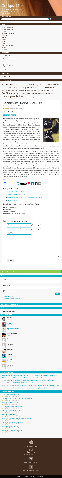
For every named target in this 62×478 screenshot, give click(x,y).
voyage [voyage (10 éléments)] (34, 97)
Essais (4, 31)
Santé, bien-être (6, 68)
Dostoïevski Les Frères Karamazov (12, 406)
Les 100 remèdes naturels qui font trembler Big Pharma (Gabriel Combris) (32, 380)
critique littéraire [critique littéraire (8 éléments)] (43, 85)
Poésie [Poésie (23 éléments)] (12, 93)
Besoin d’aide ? (6, 76)
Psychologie (5, 64)
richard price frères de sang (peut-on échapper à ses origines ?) (25, 197)
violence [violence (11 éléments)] (28, 97)
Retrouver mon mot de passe (12, 298)
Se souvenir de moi (9, 291)
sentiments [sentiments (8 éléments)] (43, 93)
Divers (3, 60)
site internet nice (30, 476)
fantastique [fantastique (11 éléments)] (35, 88)
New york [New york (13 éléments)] (47, 90)
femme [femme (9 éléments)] (41, 88)
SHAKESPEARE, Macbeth (10, 402)
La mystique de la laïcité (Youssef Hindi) (45, 375)
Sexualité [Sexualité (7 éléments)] (52, 93)
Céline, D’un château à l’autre (11, 394)
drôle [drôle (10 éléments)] (10, 88)
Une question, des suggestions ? (11, 304)
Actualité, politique (7, 56)
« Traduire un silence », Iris (10, 426)
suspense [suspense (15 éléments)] (11, 97)
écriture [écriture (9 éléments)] (39, 97)
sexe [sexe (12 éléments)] (48, 93)
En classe (4, 49)
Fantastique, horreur (8, 33)
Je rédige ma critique (9, 272)
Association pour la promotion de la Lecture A (15, 375)
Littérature (5, 37)
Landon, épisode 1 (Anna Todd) (16, 194)
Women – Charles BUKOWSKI (11, 410)
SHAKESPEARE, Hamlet (9, 414)
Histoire (4, 62)
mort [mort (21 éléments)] (42, 90)
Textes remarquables (8, 45)
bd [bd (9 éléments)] (15, 85)
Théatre (4, 47)
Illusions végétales (12, 200)
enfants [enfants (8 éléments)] (19, 88)
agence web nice (41, 476)
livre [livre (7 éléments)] (32, 90)
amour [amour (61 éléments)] (10, 84)
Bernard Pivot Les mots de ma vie (12, 430)
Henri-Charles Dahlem (13, 328)
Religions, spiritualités (8, 66)
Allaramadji (5, 378)
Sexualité (4, 70)
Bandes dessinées (7, 27)
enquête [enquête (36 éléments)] (26, 87)
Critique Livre (13, 5)
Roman (4, 43)
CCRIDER (12, 105)
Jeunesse (4, 35)
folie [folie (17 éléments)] (47, 88)
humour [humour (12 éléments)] (14, 90)
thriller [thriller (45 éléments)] (19, 96)
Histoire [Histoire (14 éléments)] (4, 90)
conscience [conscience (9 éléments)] (25, 85)
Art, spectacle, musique (9, 58)
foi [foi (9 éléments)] (44, 88)
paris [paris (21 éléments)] (54, 90)
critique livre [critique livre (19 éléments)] (53, 85)
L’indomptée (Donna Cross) (15, 191)
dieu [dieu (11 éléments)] (3, 88)
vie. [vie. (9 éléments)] (24, 97)
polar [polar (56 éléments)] (5, 93)
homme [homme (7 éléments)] (10, 90)
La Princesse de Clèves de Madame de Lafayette (17, 398)
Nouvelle (4, 39)
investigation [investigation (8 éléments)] (21, 90)
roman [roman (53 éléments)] (29, 93)
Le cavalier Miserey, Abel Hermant (12, 422)
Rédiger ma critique (9, 296)
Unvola (9, 323)
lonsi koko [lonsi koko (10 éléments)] (36, 90)
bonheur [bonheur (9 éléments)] (19, 85)
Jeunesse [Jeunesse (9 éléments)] (27, 90)
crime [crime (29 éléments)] (32, 84)
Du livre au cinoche (7, 29)
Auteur (4, 279)
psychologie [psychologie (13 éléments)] (20, 93)
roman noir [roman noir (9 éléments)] (36, 93)
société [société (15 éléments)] (4, 97)
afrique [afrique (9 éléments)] (4, 85)
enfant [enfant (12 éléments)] (15, 88)
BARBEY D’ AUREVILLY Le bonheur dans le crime (28, 383)
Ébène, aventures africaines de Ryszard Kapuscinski (28, 378)
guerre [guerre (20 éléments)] (52, 87)
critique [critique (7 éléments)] (37, 85)
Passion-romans (11, 339)
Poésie (4, 41)
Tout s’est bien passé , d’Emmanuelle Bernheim (16, 418)
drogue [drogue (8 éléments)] (7, 88)
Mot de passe (6, 285)
